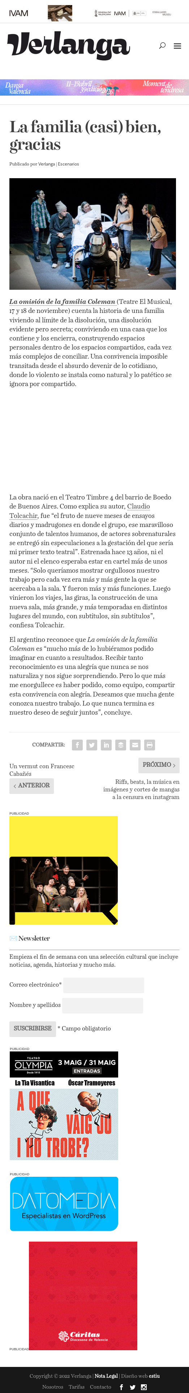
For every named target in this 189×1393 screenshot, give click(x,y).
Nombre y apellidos (35, 1005)
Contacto (100, 1387)
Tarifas (77, 1387)
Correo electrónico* (36, 985)
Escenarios (68, 164)
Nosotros (52, 1387)
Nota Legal (107, 1376)
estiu (154, 1376)
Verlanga (46, 164)
